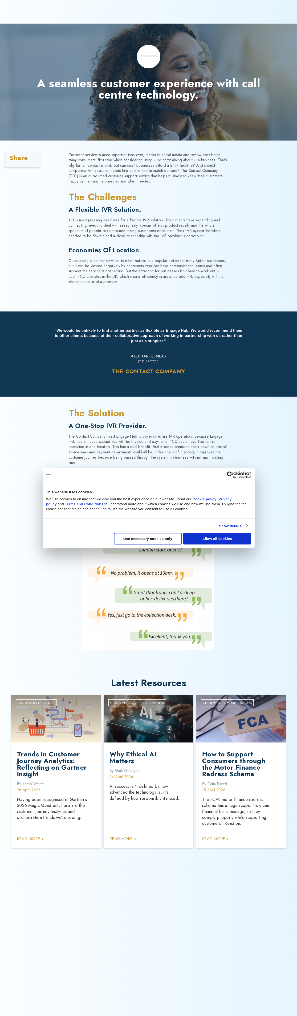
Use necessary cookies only (147, 539)
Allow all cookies (217, 539)
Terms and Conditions (84, 504)
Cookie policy (204, 499)
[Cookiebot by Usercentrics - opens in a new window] (230, 474)
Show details (230, 526)
